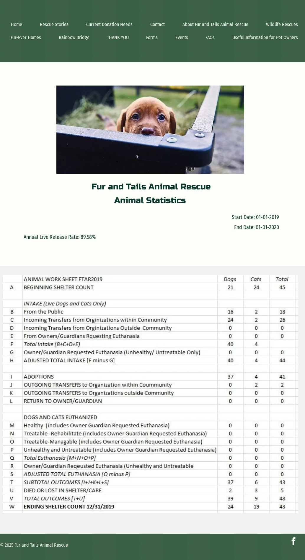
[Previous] (11, 394)
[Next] (290, 394)
